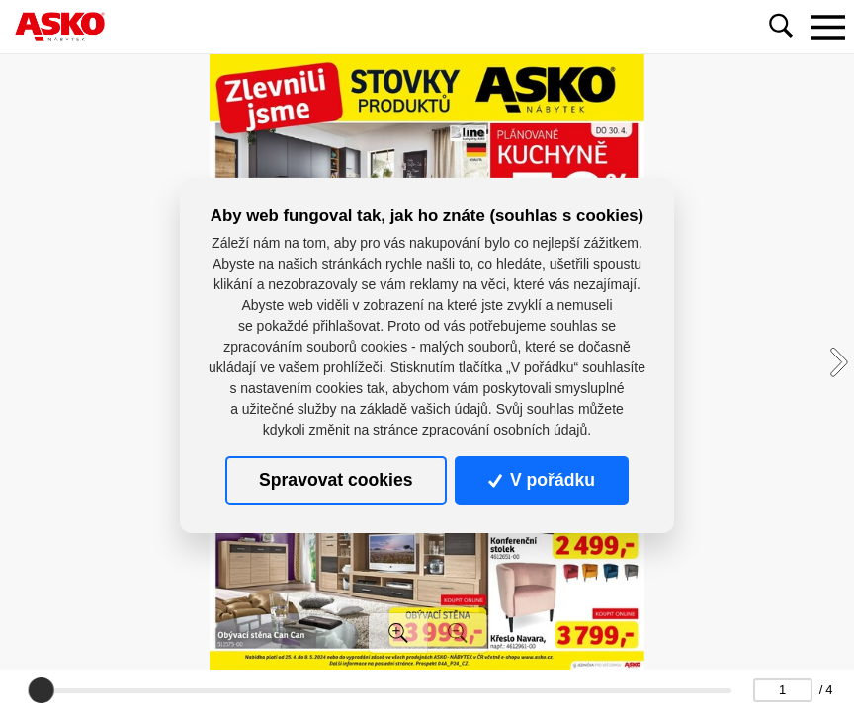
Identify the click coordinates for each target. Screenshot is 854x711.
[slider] (40, 690)
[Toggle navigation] (827, 26)
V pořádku (541, 480)
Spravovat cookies (335, 480)
